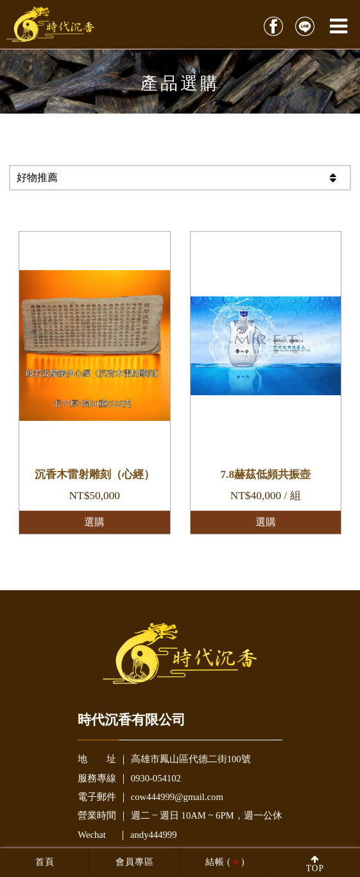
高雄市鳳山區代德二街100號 (191, 759)
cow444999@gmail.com (177, 797)
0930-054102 (156, 778)
